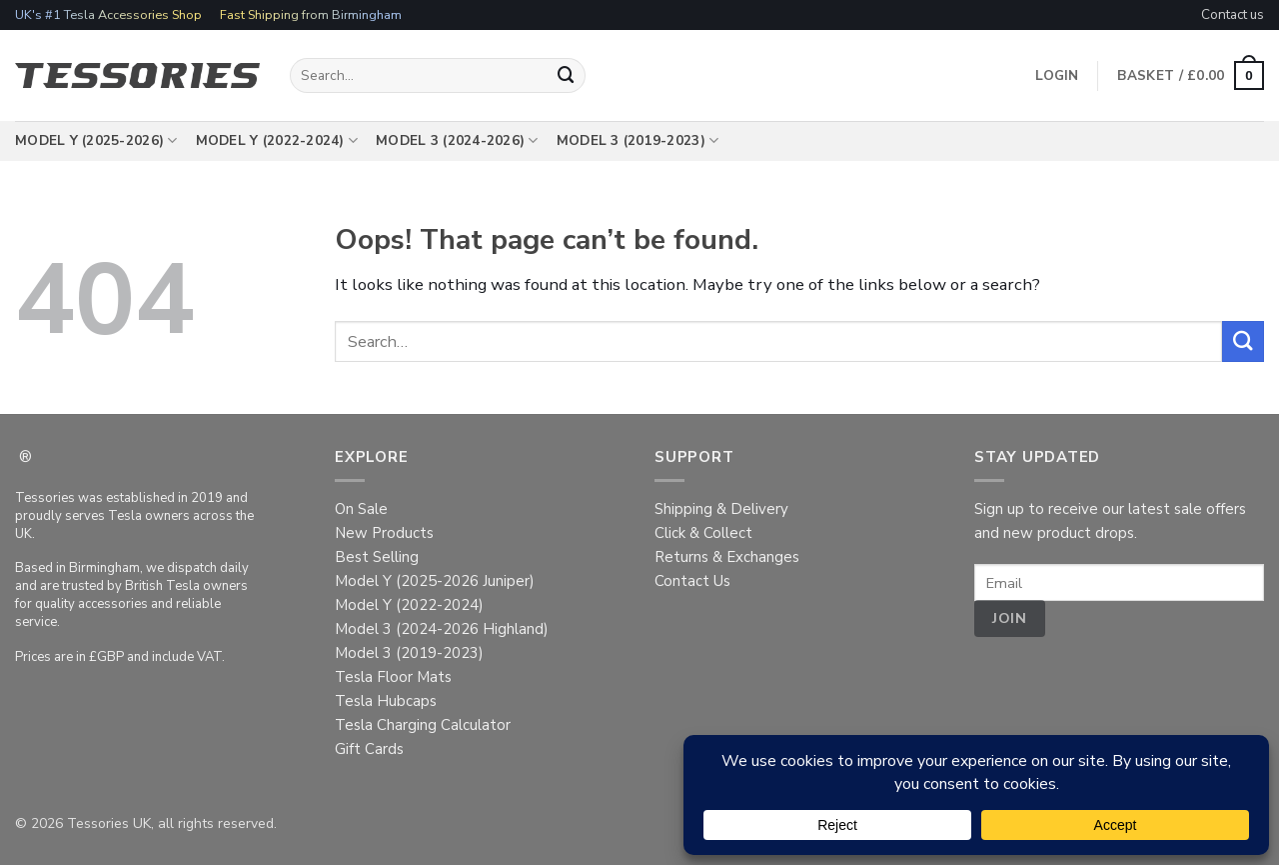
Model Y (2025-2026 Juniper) (435, 581)
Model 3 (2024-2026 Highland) (442, 629)
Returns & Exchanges (726, 557)
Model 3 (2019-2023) (638, 141)
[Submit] (567, 75)
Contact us (1232, 14)
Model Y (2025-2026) (96, 141)
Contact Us (692, 581)
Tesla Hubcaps (386, 701)
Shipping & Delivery (721, 509)
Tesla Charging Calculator (423, 725)
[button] (1190, 76)
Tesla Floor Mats (393, 677)
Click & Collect (703, 533)
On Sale (361, 509)
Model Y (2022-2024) (277, 141)
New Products (384, 533)
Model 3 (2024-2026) (457, 141)
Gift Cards (369, 749)
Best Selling (377, 557)
